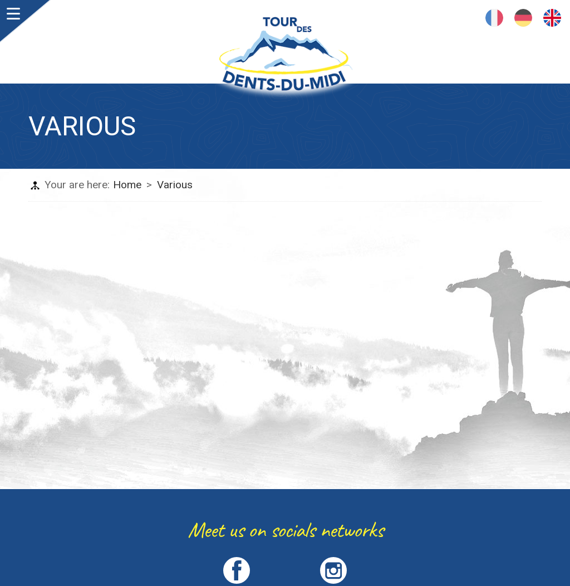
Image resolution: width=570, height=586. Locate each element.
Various (175, 184)
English (552, 18)
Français (494, 18)
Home (127, 184)
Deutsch (523, 18)
